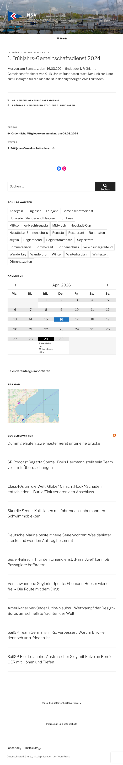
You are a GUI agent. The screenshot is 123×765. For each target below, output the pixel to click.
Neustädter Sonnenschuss (28, 232)
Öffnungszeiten (20, 261)
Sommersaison (20, 247)
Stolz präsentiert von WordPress (52, 756)
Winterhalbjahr (77, 254)
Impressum (52, 723)
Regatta (58, 232)
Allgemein (19, 100)
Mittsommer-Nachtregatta (28, 225)
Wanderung (38, 254)
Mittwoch (59, 225)
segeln (14, 240)
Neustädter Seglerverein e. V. (65, 702)
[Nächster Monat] (108, 285)
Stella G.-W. (42, 52)
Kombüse (66, 218)
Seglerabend (32, 240)
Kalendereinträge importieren (29, 371)
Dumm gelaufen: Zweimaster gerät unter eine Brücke (54, 443)
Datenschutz (70, 723)
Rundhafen (67, 105)
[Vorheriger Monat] (15, 285)
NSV (32, 15)
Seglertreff (85, 240)
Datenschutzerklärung (19, 756)
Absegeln (16, 211)
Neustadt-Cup (81, 225)
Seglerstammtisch (59, 240)
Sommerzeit (44, 247)
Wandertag (17, 254)
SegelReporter (21, 435)
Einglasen (34, 211)
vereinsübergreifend (98, 247)
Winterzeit (100, 254)
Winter (57, 254)
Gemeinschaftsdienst (44, 100)
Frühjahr (18, 105)
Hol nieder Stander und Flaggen (32, 218)
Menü (61, 38)
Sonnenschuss (68, 247)
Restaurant (76, 232)
